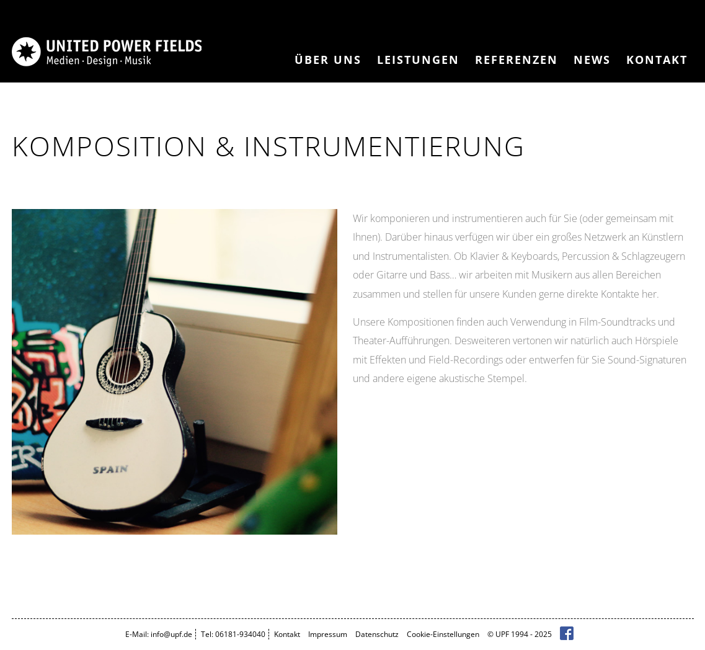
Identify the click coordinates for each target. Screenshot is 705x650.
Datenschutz (377, 634)
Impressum (327, 634)
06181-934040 (240, 634)
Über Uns (328, 59)
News (592, 59)
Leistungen (418, 59)
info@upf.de (171, 634)
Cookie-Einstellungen (443, 634)
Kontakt (657, 59)
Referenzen (516, 59)
